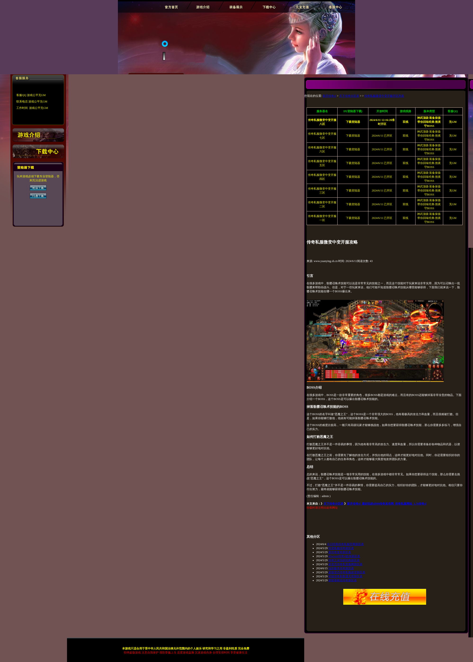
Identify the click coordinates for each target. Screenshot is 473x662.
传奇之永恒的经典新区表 (344, 560)
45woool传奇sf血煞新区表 (344, 556)
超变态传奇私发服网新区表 (345, 564)
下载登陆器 (353, 135)
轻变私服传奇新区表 (341, 548)
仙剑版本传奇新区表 (341, 568)
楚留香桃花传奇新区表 (342, 580)
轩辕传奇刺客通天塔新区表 (345, 576)
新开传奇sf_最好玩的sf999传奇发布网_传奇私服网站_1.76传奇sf (386, 503)
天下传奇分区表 (349, 96)
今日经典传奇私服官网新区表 (345, 544)
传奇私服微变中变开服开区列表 (384, 96)
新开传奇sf (329, 96)
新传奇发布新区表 (339, 552)
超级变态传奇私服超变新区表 (346, 572)
